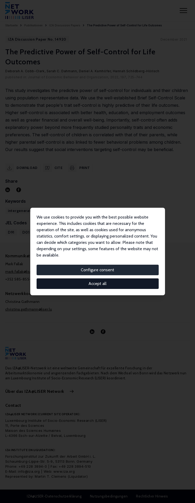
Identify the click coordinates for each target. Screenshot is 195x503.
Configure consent (97, 269)
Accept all (97, 283)
